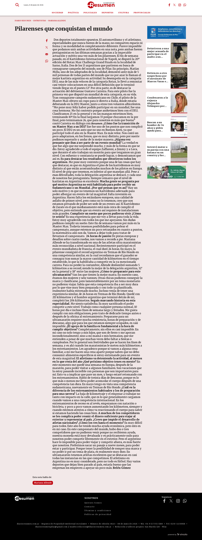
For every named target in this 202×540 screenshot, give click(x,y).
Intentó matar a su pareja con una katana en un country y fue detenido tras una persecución (158, 153)
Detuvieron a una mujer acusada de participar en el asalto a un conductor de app (158, 54)
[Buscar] (17, 4)
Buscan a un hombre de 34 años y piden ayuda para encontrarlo (155, 128)
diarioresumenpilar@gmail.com (51, 527)
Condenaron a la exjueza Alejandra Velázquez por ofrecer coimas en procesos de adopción (157, 106)
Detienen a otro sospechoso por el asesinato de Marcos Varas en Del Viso (157, 79)
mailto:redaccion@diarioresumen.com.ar (90, 527)
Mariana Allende (43, 483)
